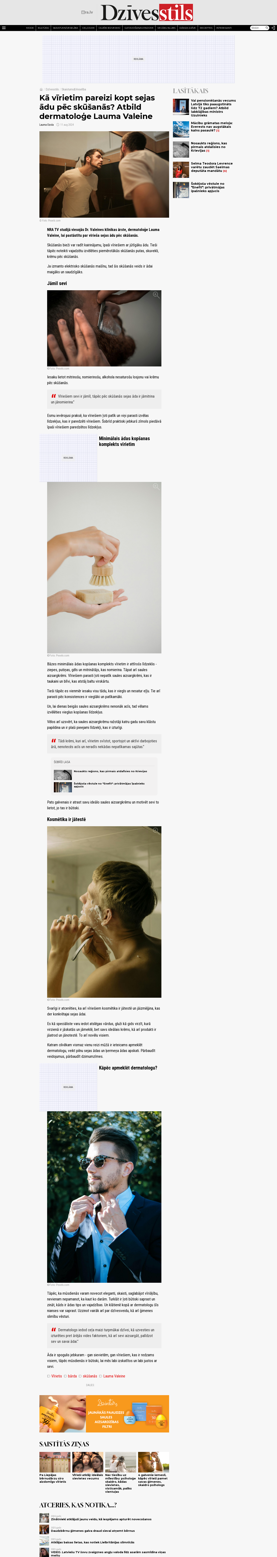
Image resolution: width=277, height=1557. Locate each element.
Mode (30, 27)
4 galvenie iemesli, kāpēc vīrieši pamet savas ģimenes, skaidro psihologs (153, 1480)
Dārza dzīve (187, 27)
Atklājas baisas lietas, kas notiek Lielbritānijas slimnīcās (92, 1542)
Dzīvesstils (52, 89)
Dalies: (90, 1385)
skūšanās (88, 1376)
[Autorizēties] (273, 28)
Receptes (206, 27)
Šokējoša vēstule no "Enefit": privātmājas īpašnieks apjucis (207, 187)
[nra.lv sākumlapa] (87, 12)
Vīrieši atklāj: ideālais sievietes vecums (87, 1476)
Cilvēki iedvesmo (109, 27)
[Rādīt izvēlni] (4, 28)
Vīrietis (54, 1376)
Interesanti (224, 27)
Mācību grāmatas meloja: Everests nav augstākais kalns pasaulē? (212, 126)
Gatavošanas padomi (138, 27)
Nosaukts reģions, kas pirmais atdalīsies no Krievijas (110, 771)
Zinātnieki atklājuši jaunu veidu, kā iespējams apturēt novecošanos (101, 1519)
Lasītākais (190, 90)
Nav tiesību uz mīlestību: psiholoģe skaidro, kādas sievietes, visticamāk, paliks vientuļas (120, 1483)
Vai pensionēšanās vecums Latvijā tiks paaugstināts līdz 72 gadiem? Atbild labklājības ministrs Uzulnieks (213, 108)
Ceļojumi (88, 27)
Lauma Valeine (112, 1376)
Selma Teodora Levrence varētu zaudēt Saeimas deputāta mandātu (212, 167)
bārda (70, 1376)
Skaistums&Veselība (74, 89)
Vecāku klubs (166, 27)
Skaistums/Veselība (65, 27)
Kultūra (43, 27)
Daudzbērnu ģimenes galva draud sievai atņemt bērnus (93, 1531)
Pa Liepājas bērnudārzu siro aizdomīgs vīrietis (52, 1478)
